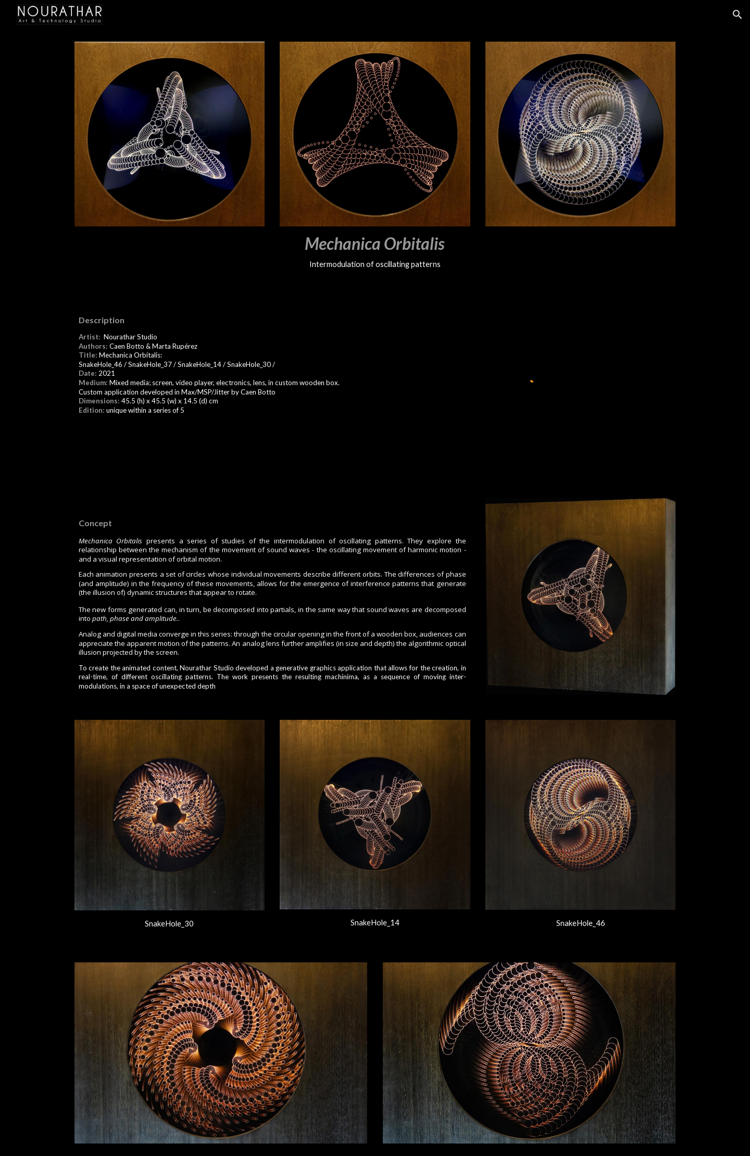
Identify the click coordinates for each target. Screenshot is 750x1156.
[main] (375, 251)
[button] (737, 14)
